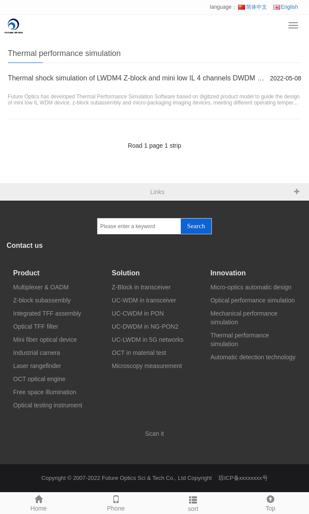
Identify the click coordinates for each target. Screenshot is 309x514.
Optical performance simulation (253, 300)
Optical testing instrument (47, 405)
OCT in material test (139, 352)
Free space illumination (44, 392)
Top (270, 502)
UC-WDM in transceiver (144, 300)
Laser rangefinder (37, 365)
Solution (126, 273)
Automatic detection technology (253, 357)
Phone (116, 502)
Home (38, 502)
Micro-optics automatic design (251, 287)
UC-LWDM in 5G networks (147, 339)
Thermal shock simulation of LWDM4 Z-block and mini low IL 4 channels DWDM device (137, 78)
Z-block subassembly (42, 300)
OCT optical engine (39, 378)
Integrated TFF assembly (47, 313)
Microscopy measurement (147, 365)
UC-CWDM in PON (138, 313)
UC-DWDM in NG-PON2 (145, 326)
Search (196, 225)
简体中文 (252, 7)
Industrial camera (36, 352)
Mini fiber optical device (45, 339)
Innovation (228, 273)
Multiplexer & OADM (41, 287)
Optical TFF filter (35, 326)
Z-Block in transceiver (141, 287)
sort (193, 502)
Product (26, 273)
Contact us (25, 245)
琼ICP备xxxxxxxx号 (243, 478)
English (285, 7)
